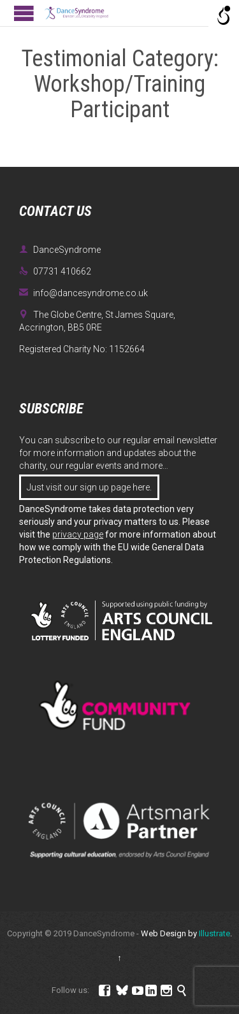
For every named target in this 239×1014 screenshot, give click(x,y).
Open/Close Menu (24, 13)
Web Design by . (186, 933)
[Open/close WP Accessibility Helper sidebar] (223, 15)
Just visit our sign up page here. (89, 487)
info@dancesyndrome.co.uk (83, 293)
